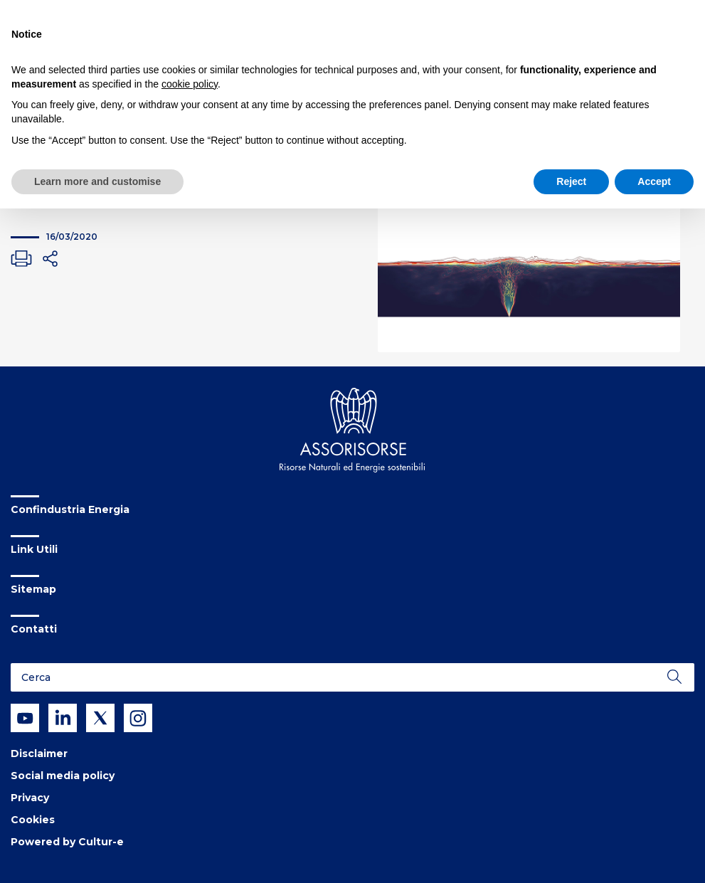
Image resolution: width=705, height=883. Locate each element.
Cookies (33, 819)
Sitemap (33, 589)
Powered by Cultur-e (67, 841)
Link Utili (34, 549)
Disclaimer (39, 753)
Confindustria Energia (70, 509)
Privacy (30, 797)
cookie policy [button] (189, 84)
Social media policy (63, 775)
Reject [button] (571, 181)
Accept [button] (654, 181)
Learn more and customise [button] (97, 181)
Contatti (34, 629)
